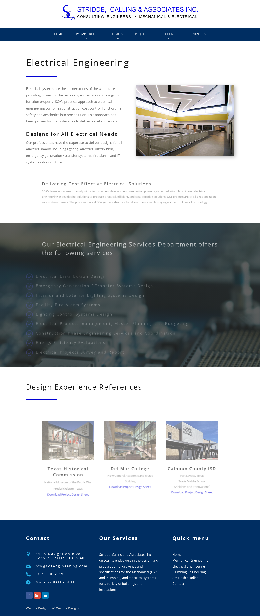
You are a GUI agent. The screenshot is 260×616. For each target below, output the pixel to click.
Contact (178, 583)
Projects (141, 34)
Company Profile (85, 34)
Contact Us (197, 34)
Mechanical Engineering (190, 560)
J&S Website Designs (65, 608)
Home (58, 34)
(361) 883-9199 (51, 574)
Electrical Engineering (188, 566)
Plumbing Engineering (189, 572)
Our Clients (167, 34)
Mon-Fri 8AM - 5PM (55, 582)
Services (117, 34)
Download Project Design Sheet (89, 482)
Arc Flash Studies (185, 578)
